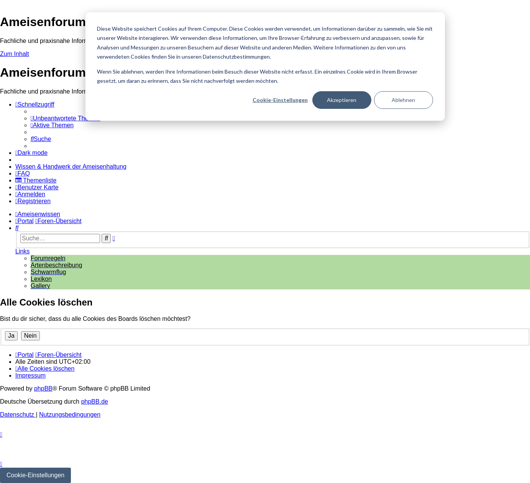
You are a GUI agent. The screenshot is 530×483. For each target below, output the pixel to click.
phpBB (43, 388)
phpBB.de (94, 401)
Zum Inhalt (14, 54)
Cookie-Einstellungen (280, 100)
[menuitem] (65, 118)
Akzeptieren (341, 100)
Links (22, 251)
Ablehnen (403, 100)
